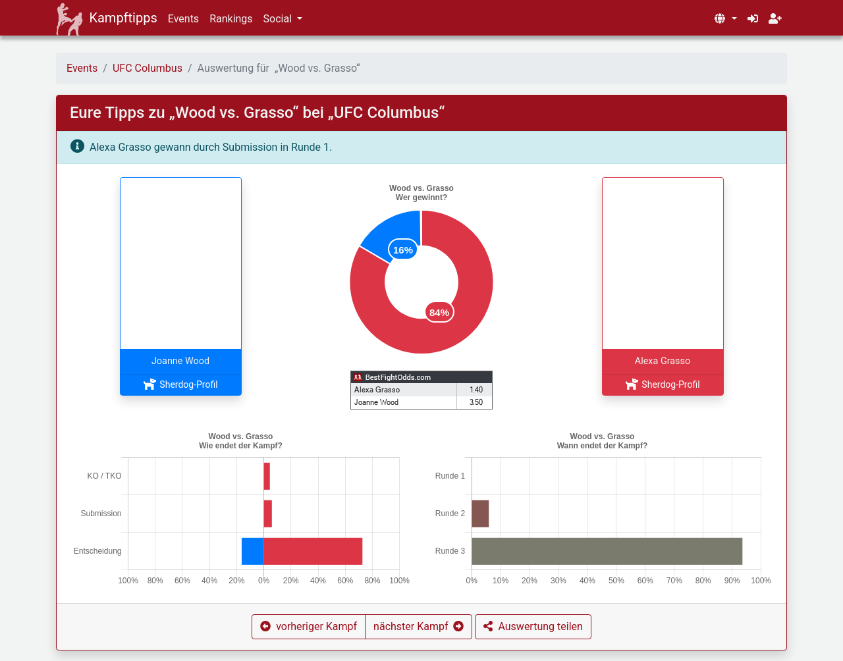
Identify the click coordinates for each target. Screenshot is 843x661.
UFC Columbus (147, 68)
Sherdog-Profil (180, 384)
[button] (725, 19)
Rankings (230, 19)
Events (183, 19)
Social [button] (278, 19)
